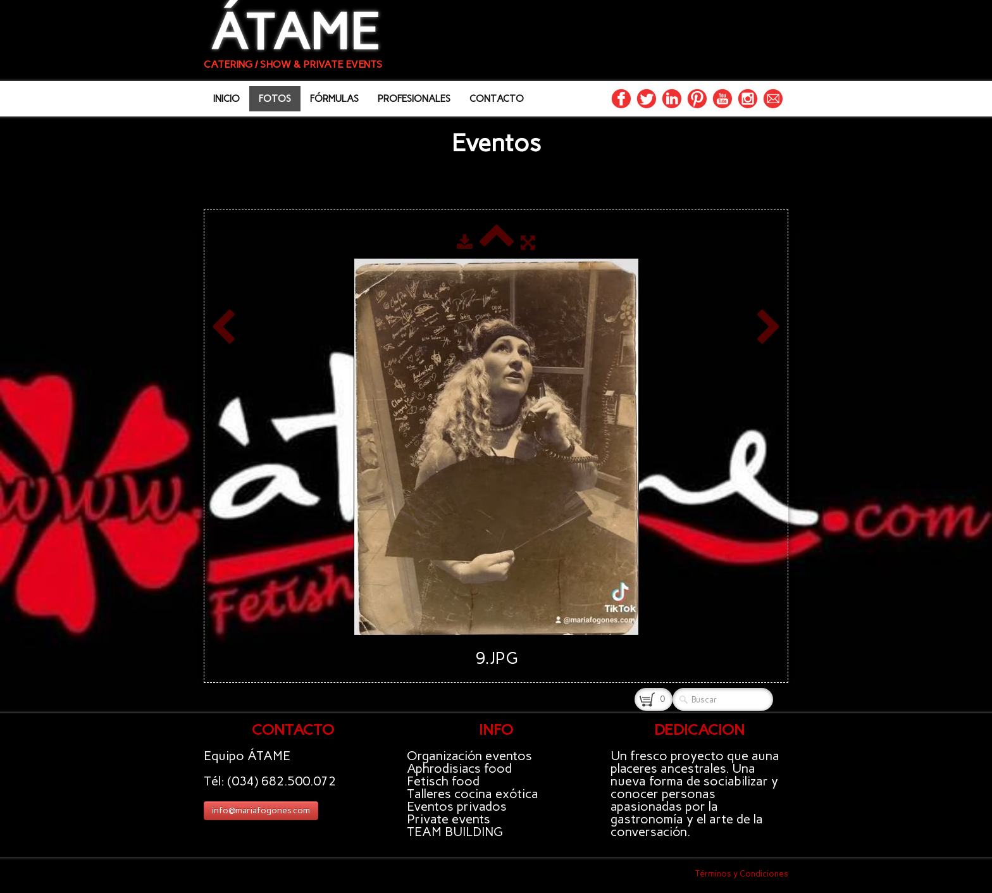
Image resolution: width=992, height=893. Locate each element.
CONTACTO (496, 98)
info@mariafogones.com (261, 810)
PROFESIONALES (414, 98)
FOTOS (275, 98)
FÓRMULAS (334, 98)
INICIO (226, 98)
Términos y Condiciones (741, 873)
